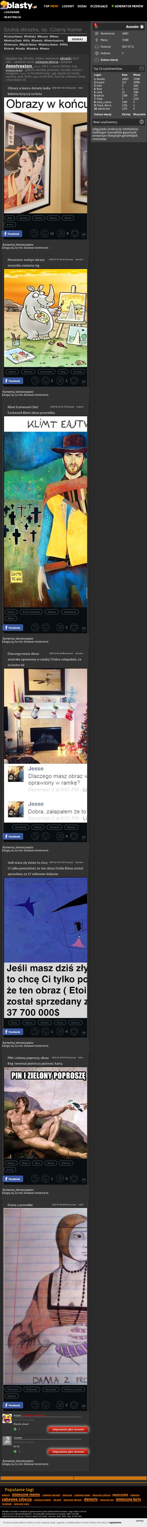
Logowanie (12, 12)
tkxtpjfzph (114, 135)
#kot (9, 218)
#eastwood (70, 611)
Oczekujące (99, 6)
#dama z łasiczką (73, 1389)
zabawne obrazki (51, 1495)
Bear (99, 88)
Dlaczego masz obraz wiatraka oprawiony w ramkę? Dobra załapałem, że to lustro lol (44, 659)
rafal (99, 92)
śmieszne (67, 1495)
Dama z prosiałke (20, 1205)
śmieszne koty (128, 1499)
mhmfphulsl (130, 129)
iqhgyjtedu (99, 129)
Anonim (101, 79)
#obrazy (28, 371)
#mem (38, 218)
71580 (125, 40)
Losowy (68, 6)
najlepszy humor (42, 1500)
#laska (67, 218)
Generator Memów (127, 6)
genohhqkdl (130, 135)
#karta (50, 1163)
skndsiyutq (114, 129)
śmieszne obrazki (14, 70)
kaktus (100, 95)
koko (99, 85)
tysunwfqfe (114, 132)
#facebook (20, 827)
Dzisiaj (126, 114)
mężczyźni (120, 1495)
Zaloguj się (8, 247)
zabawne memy (82, 1495)
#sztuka (45, 1022)
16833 (125, 33)
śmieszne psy (107, 1500)
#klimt (10, 618)
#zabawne (31, 1389)
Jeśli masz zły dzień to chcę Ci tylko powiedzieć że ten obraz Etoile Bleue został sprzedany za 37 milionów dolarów (45, 868)
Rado (100, 98)
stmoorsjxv (99, 135)
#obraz (53, 218)
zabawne (135, 1495)
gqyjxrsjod (129, 132)
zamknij (139, 1520)
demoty (91, 1499)
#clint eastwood (31, 611)
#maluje (78, 371)
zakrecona (104, 108)
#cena (60, 1022)
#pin (37, 1163)
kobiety (6, 1495)
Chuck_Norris (104, 105)
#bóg (25, 1163)
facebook (7, 1504)
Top (51, 6)
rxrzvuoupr (99, 139)
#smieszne (12, 1389)
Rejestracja (12, 17)
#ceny (14, 1022)
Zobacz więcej (109, 59)
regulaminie (115, 1522)
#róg (63, 371)
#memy (24, 218)
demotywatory (19, 65)
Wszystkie (139, 114)
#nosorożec (47, 371)
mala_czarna (104, 102)
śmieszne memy (26, 1494)
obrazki (65, 58)
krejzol (100, 82)
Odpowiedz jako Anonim (68, 1429)
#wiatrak (54, 827)
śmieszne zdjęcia (46, 61)
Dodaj (82, 6)
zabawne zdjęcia (17, 1499)
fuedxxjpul (99, 132)
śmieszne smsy (21, 1504)
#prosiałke (50, 1389)
